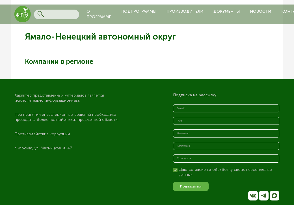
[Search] (56, 14)
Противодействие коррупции (42, 134)
